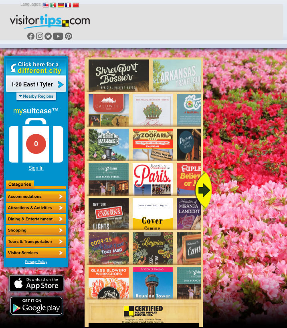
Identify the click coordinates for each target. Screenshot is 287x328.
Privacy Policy (36, 262)
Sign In (35, 168)
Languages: (30, 4)
